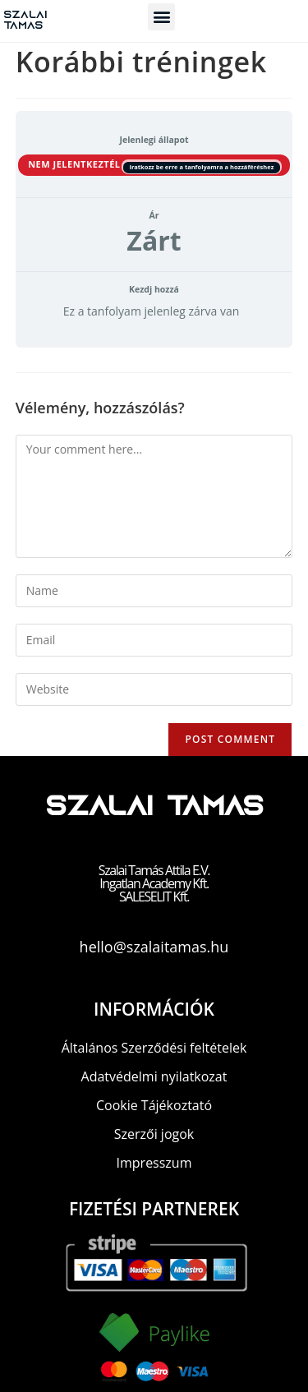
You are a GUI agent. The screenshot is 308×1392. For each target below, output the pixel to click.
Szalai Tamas (25, 20)
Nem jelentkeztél (75, 164)
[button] (161, 16)
